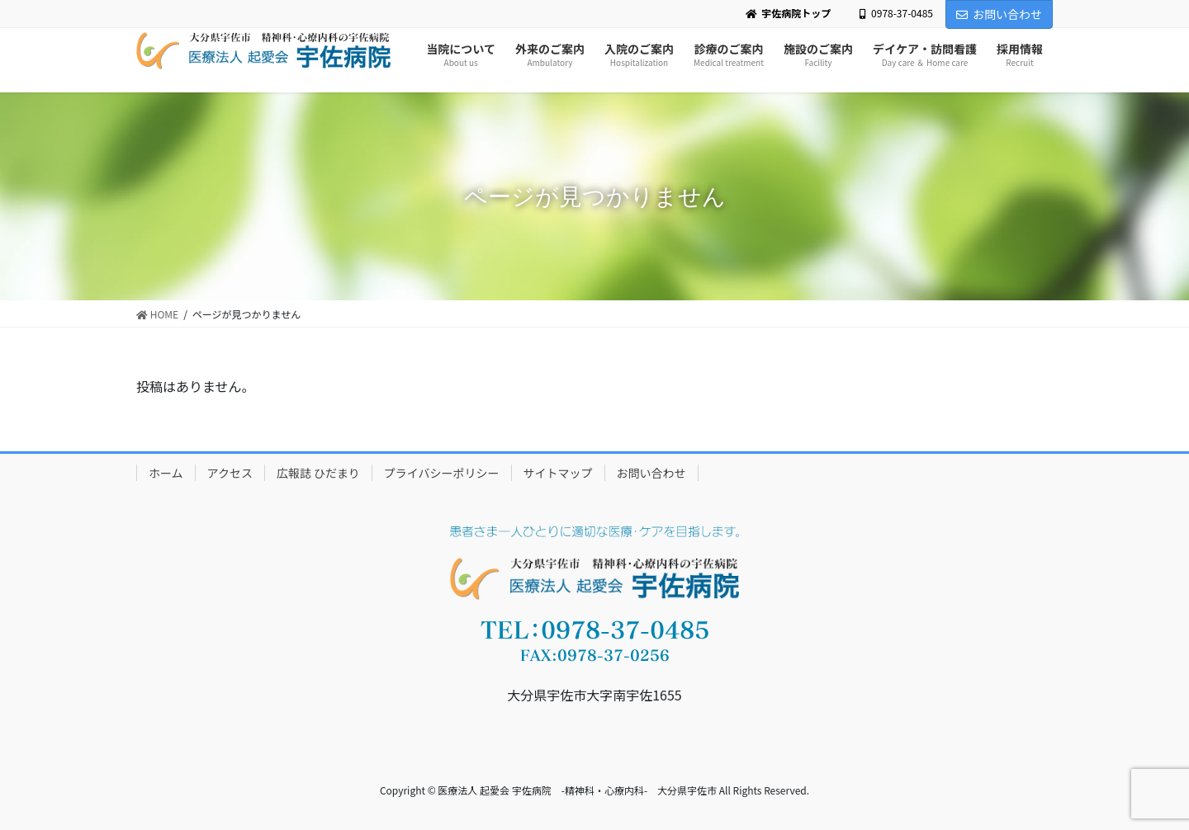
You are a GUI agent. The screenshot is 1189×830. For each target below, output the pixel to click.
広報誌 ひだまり (318, 473)
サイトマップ (558, 473)
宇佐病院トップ (788, 13)
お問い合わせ (999, 14)
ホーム (166, 473)
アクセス (230, 473)
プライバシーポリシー (442, 473)
